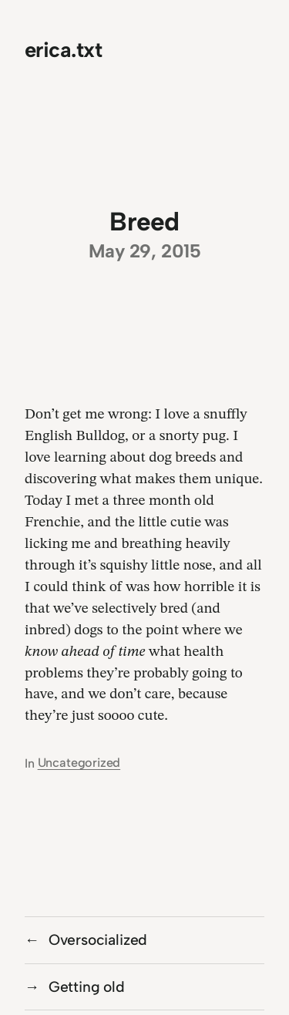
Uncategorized (79, 762)
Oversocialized (98, 940)
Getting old (87, 987)
